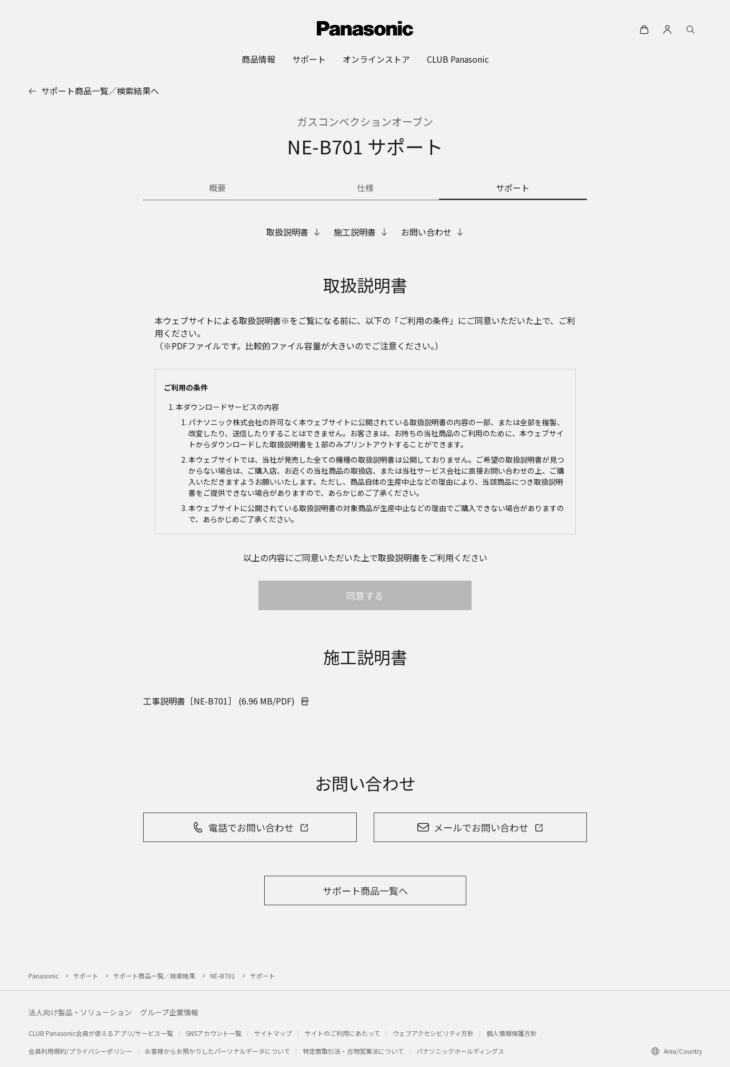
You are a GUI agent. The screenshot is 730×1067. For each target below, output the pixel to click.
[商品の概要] (217, 188)
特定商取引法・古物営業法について (353, 1050)
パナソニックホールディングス (460, 1050)
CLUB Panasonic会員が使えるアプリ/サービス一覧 (100, 1033)
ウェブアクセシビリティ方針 (433, 1033)
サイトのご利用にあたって (342, 1033)
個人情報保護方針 (511, 1033)
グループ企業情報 (169, 1012)
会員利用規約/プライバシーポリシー (80, 1050)
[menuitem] (258, 59)
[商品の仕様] (365, 188)
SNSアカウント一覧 (214, 1033)
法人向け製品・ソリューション (80, 1012)
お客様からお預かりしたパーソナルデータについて (217, 1050)
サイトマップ (273, 1033)
